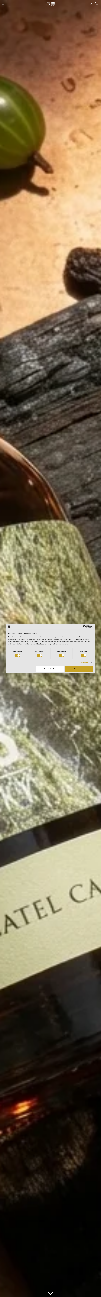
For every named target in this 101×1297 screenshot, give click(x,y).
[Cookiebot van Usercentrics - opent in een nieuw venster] (84, 626)
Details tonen (84, 662)
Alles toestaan (79, 669)
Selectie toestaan (50, 669)
